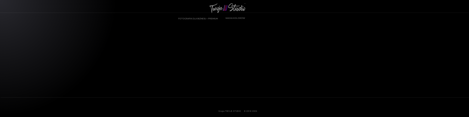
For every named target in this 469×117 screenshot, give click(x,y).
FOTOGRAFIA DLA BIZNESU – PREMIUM (197, 17)
